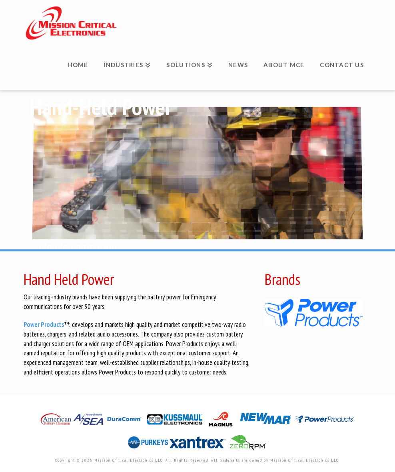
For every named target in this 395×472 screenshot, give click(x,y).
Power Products (44, 324)
